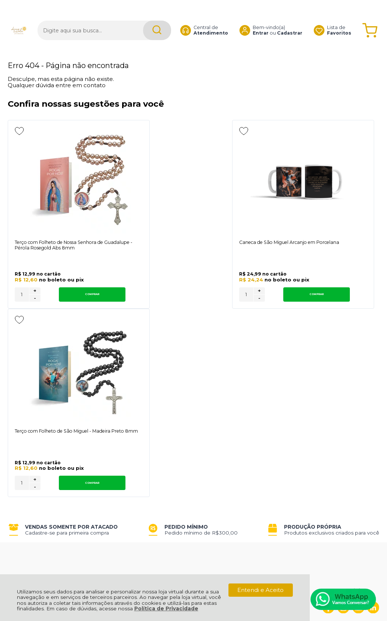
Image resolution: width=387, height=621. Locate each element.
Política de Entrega (34, 445)
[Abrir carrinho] (370, 17)
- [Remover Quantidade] (35, 311)
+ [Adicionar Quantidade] (34, 304)
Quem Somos (27, 428)
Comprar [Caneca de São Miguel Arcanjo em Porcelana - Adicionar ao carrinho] (203, 307)
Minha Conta (182, 437)
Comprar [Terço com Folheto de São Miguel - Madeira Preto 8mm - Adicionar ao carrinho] (341, 307)
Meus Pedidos (184, 428)
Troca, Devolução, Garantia (118, 428)
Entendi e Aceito (260, 589)
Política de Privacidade (166, 608)
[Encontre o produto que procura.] (157, 17)
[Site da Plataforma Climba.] (193, 570)
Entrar (261, 20)
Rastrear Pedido (186, 445)
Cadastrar (289, 20)
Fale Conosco (27, 453)
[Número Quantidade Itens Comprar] (22, 307)
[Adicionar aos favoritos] (19, 131)
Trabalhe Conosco (106, 445)
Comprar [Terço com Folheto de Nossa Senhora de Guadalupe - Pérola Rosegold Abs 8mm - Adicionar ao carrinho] (64, 307)
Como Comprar (103, 437)
